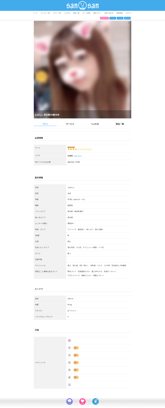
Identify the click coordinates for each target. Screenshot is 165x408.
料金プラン (97, 13)
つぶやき (67, 13)
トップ (35, 13)
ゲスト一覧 (57, 13)
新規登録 (120, 13)
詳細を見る (78, 156)
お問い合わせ (108, 13)
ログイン (129, 13)
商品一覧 (76, 13)
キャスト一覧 (45, 13)
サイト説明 (86, 13)
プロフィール (104, 18)
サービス (113, 18)
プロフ (45, 124)
